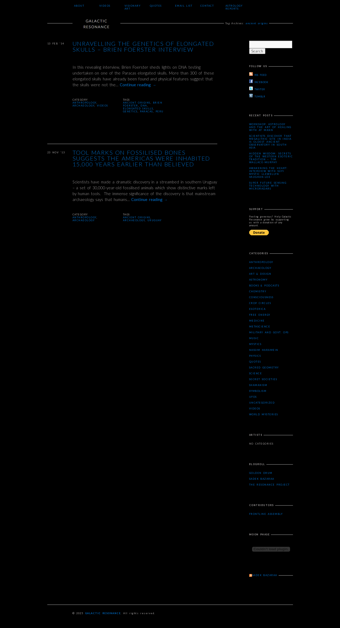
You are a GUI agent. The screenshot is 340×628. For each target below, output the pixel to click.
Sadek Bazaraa (261, 478)
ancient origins (136, 102)
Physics (255, 355)
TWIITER (257, 89)
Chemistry (257, 291)
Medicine (257, 320)
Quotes (156, 5)
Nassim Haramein (263, 349)
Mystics (255, 344)
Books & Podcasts (264, 285)
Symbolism (258, 390)
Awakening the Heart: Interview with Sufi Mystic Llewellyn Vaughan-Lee (268, 172)
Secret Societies (263, 379)
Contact (207, 5)
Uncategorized (262, 402)
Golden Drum (261, 472)
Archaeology (84, 105)
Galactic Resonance (103, 613)
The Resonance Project (269, 484)
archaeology (134, 220)
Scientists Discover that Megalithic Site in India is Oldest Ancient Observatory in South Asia (270, 141)
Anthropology (84, 102)
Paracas (146, 111)
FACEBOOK (258, 81)
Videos (104, 5)
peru (160, 111)
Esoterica (257, 308)
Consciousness (261, 297)
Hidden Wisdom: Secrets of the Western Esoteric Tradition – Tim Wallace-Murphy (271, 158)
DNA (144, 105)
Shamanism (258, 385)
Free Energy (259, 314)
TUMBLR (257, 96)
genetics (130, 111)
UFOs (253, 396)
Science (255, 373)
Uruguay (154, 220)
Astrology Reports (234, 7)
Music (254, 338)
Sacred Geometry (264, 367)
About (79, 5)
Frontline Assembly (266, 513)
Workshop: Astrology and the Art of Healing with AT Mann (270, 127)
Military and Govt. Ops (269, 332)
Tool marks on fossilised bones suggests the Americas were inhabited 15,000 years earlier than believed (141, 159)
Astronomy (258, 279)
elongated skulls (138, 108)
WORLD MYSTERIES (263, 414)
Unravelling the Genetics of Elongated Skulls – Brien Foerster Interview (143, 47)
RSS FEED (258, 74)
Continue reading (138, 84)
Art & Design (260, 273)
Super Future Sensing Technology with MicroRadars (268, 185)
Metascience (259, 326)
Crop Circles (260, 303)
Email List (184, 5)
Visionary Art (133, 7)
